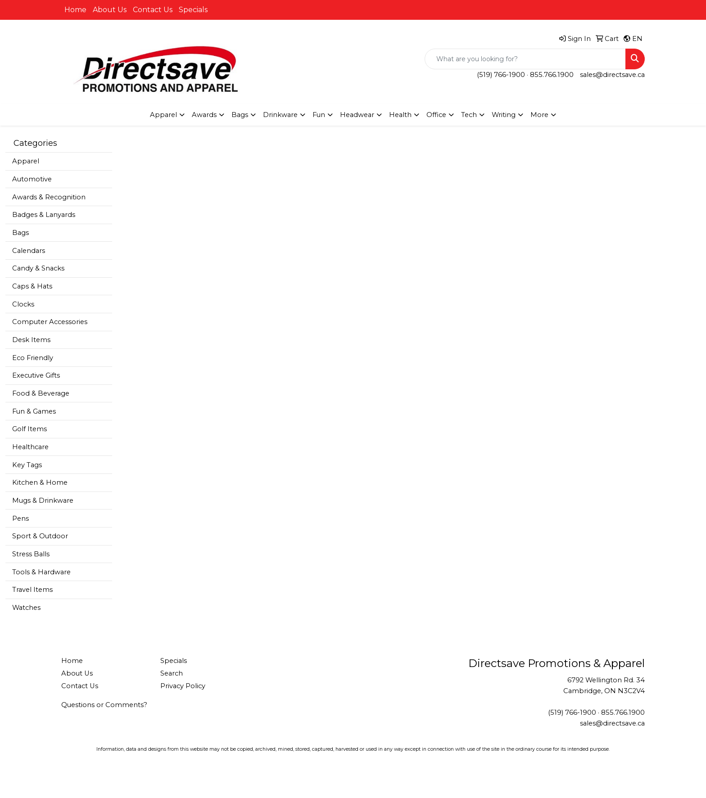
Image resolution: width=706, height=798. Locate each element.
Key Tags (27, 465)
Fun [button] (318, 115)
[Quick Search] (525, 59)
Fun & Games (34, 411)
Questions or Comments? (104, 705)
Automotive (32, 179)
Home (75, 9)
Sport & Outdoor (40, 536)
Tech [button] (469, 115)
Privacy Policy (182, 686)
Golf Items (29, 429)
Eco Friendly (32, 358)
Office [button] (436, 115)
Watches (26, 608)
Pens (20, 518)
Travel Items (32, 590)
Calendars (28, 251)
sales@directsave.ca (612, 75)
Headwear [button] (357, 115)
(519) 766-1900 (501, 75)
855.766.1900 (552, 75)
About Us (110, 9)
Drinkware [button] (280, 115)
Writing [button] (504, 115)
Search (171, 673)
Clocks (23, 304)
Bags (20, 233)
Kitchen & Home (40, 482)
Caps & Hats (32, 286)
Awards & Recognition (49, 197)
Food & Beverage (40, 393)
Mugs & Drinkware (42, 500)
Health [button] (400, 115)
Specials (193, 9)
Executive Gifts (36, 375)
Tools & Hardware (41, 572)
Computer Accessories (49, 322)
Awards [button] (204, 115)
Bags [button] (239, 115)
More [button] (539, 115)
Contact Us (152, 9)
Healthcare (30, 447)
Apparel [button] (163, 115)
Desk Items (31, 340)
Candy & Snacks (38, 268)
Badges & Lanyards (43, 215)
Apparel (25, 161)
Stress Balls (31, 554)
